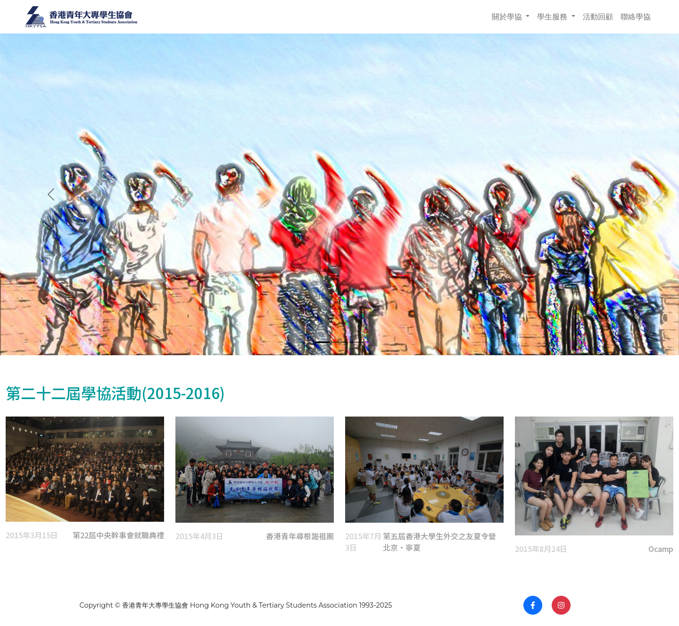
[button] (51, 194)
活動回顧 (598, 17)
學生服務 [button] (553, 17)
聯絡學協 (636, 17)
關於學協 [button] (508, 17)
